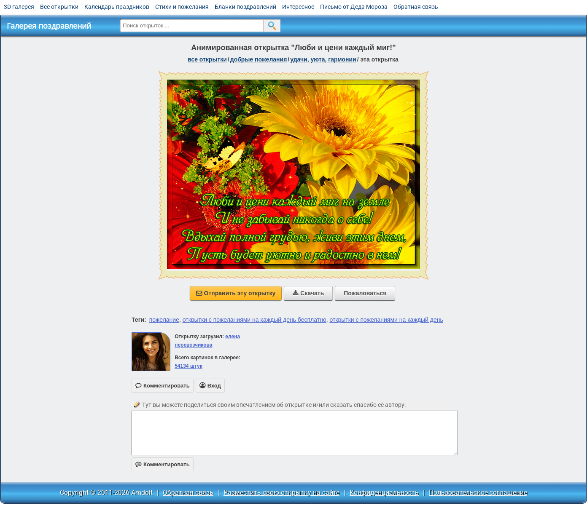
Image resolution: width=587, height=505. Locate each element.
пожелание (164, 319)
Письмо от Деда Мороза (354, 6)
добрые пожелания (258, 59)
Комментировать (162, 464)
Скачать (308, 293)
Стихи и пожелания (182, 6)
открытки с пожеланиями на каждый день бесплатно (254, 319)
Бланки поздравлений (245, 6)
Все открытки (59, 6)
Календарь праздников (116, 6)
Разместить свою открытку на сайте (281, 493)
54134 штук (188, 366)
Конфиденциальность (384, 493)
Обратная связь (415, 6)
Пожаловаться (365, 293)
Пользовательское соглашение (478, 493)
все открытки (207, 59)
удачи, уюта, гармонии (323, 59)
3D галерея (19, 6)
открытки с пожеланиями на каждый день (386, 319)
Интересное (298, 6)
